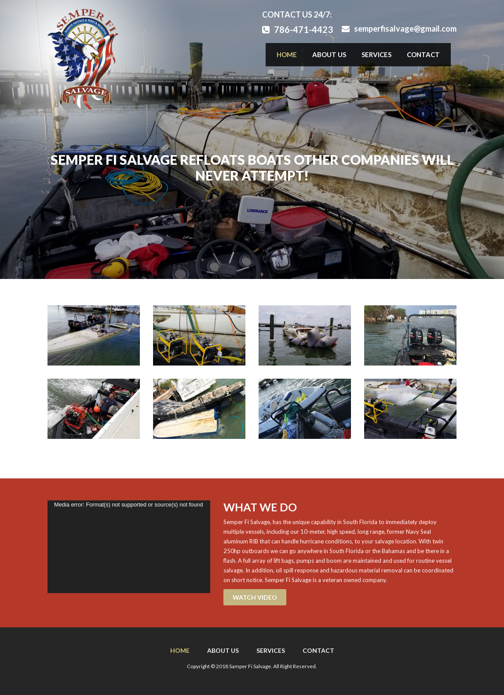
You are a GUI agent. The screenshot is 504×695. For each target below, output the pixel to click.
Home (287, 54)
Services (376, 54)
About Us (329, 54)
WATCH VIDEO (255, 597)
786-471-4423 (297, 29)
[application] (128, 546)
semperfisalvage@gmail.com (399, 28)
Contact (423, 54)
